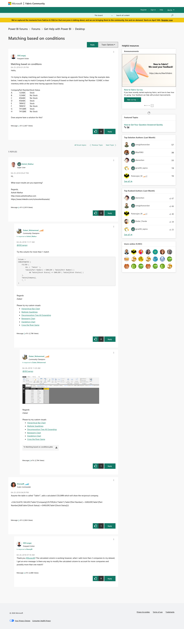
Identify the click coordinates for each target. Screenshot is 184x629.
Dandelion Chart (28, 322)
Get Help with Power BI (57, 29)
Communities (83, 3)
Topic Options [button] (107, 44)
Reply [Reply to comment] (110, 213)
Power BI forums (18, 29)
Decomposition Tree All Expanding (36, 315)
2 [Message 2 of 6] (18, 520)
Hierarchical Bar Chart (30, 308)
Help (161, 10)
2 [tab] (146, 105)
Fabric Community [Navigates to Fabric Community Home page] (35, 3)
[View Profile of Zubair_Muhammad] (30, 230)
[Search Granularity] (103, 15)
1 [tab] (144, 105)
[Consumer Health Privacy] (41, 620)
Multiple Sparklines (29, 312)
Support (116, 3)
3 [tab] (147, 105)
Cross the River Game (30, 325)
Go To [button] (170, 10)
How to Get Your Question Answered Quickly (143, 124)
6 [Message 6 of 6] (30, 460)
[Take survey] (132, 99)
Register (144, 10)
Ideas (72, 3)
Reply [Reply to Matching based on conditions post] (110, 131)
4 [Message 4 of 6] (18, 207)
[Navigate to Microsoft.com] (15, 3)
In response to (27, 236)
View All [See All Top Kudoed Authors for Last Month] (128, 234)
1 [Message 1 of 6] (18, 126)
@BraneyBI (30, 558)
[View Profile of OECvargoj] (21, 55)
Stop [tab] (152, 105)
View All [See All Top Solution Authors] (128, 181)
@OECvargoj (22, 245)
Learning (105, 3)
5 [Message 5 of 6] (24, 333)
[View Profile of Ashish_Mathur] (28, 164)
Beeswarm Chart (28, 318)
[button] (92, 44)
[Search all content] (145, 15)
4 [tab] (149, 105)
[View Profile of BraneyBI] (20, 483)
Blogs (95, 3)
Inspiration (62, 3)
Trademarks (170, 612)
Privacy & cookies (143, 612)
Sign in (153, 10)
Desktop (80, 29)
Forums (50, 3)
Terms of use (158, 612)
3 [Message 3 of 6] (24, 573)
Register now (167, 20)
